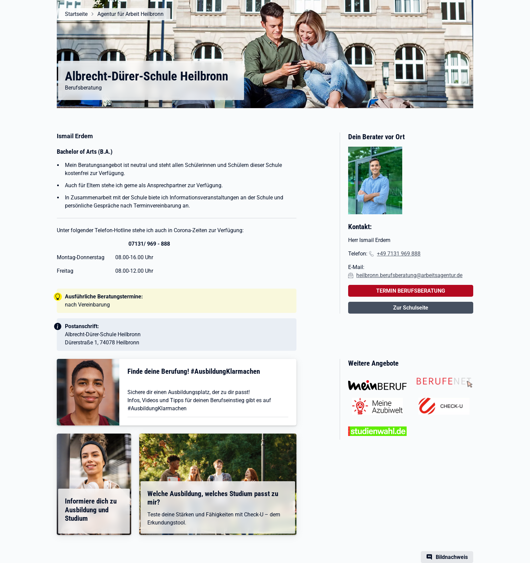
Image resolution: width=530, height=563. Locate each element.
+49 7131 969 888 (398, 253)
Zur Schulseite (410, 307)
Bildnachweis (452, 557)
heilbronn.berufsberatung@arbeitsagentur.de (409, 275)
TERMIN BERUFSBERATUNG (410, 291)
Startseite (76, 14)
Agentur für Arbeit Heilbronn (130, 14)
